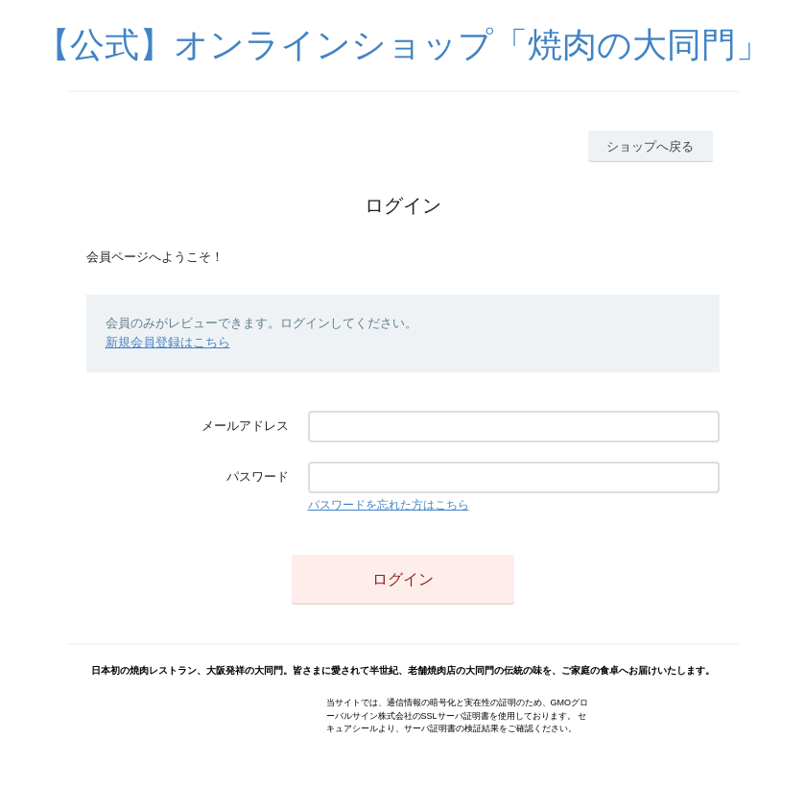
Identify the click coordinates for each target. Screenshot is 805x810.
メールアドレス (245, 425)
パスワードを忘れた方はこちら (388, 505)
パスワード (257, 476)
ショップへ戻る (650, 146)
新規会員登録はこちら (168, 342)
